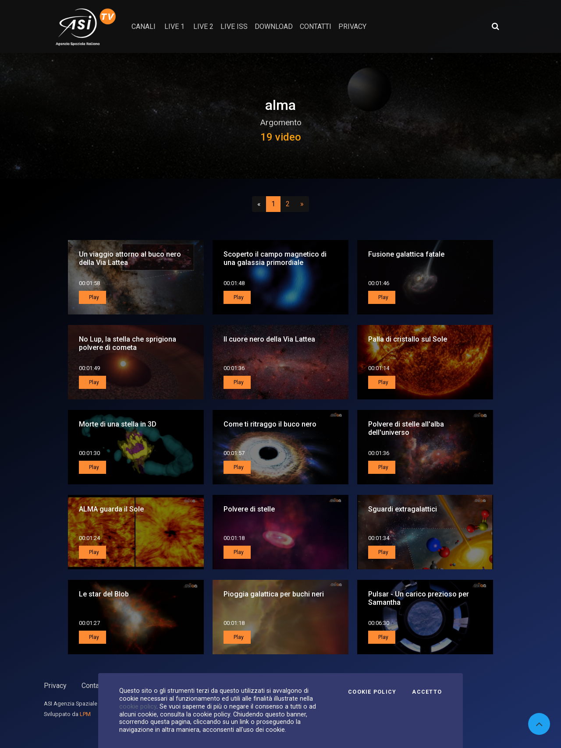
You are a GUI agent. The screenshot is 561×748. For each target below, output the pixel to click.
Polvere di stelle (249, 509)
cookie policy (137, 706)
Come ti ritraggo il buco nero (270, 424)
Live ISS (234, 26)
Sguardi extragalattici (402, 509)
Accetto (427, 692)
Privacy (55, 685)
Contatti (93, 685)
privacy (352, 26)
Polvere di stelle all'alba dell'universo (406, 428)
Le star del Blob (104, 594)
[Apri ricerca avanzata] (495, 26)
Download (274, 26)
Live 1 (174, 26)
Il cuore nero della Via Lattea (269, 339)
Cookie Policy (372, 692)
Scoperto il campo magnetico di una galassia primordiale (275, 258)
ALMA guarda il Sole (111, 509)
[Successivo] (302, 204)
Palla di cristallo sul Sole (407, 339)
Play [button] (93, 297)
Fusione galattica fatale (406, 254)
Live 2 (203, 26)
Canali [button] (143, 26)
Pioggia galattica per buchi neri (274, 594)
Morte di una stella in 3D (117, 424)
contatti (315, 26)
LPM (85, 714)
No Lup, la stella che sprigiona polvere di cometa (127, 343)
